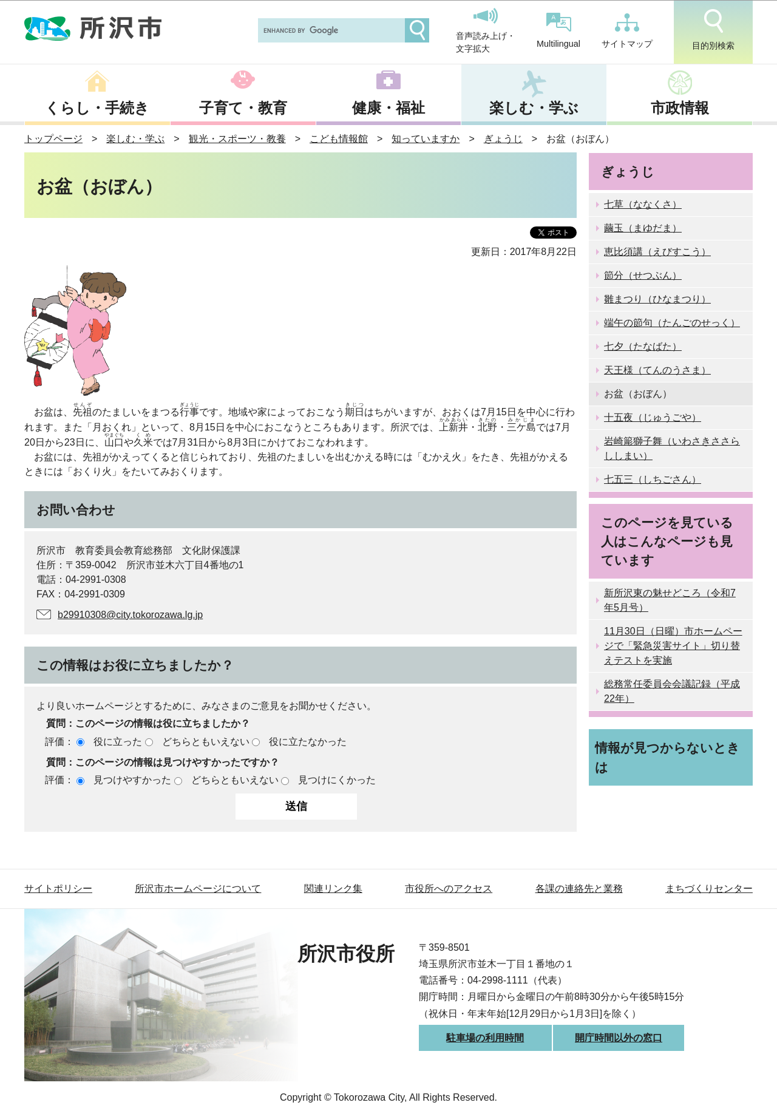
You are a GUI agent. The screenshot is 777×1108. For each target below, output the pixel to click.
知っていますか (426, 139)
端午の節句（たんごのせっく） (672, 323)
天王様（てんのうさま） (657, 370)
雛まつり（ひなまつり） (657, 299)
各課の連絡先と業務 (579, 888)
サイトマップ (627, 31)
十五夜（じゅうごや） (652, 417)
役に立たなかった (308, 741)
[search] (330, 30)
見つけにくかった (337, 780)
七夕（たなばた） (643, 346)
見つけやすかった (132, 780)
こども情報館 (339, 139)
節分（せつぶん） (643, 275)
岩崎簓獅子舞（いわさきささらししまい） (672, 448)
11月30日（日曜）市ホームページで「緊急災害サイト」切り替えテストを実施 (673, 645)
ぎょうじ (503, 139)
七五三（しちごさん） (652, 479)
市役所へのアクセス (448, 888)
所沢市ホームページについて (198, 888)
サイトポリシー (58, 888)
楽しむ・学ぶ (534, 108)
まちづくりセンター (709, 888)
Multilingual (558, 31)
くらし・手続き (97, 108)
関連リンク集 (333, 888)
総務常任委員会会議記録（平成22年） (672, 691)
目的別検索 (713, 29)
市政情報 (680, 108)
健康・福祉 (388, 108)
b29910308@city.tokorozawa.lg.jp (130, 615)
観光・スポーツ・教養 (237, 139)
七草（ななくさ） (643, 204)
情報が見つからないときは (667, 757)
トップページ (53, 139)
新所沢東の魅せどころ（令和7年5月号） (670, 600)
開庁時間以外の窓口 (618, 1038)
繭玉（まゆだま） (643, 228)
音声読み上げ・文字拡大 (485, 31)
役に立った (117, 741)
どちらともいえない (205, 741)
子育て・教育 (243, 108)
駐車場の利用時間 (485, 1038)
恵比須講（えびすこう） (657, 251)
